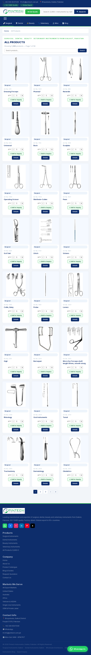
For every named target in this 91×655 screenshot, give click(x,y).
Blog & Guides (8, 571)
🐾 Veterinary (43, 23)
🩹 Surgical (7, 23)
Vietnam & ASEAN (9, 602)
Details (15, 104)
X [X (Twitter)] (32, 526)
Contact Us (7, 578)
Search (82, 50)
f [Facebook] (10, 526)
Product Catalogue (10, 567)
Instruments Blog (9, 652)
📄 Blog (65, 23)
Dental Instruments (10, 540)
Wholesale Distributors (54, 648)
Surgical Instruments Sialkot (13, 648)
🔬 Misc (55, 23)
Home (6, 31)
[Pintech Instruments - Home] (13, 11)
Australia (6, 595)
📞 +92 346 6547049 (11, 2)
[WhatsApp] (5, 526)
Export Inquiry (22, 652)
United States (8, 591)
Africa (5, 598)
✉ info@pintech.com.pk (29, 2)
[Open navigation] (5, 18)
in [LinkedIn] (21, 526)
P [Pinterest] (27, 526)
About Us (6, 564)
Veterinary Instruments (11, 547)
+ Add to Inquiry (16, 100)
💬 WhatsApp (8, 629)
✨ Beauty (30, 23)
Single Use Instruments (12, 605)
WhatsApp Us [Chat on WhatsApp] (77, 649)
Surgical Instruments (10, 536)
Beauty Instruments (10, 543)
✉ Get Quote (33, 12)
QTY (9, 95)
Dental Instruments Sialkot (34, 648)
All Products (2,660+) (11, 550)
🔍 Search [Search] (81, 12)
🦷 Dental (19, 23)
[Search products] (58, 11)
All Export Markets (10, 588)
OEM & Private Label (10, 608)
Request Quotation (10, 574)
